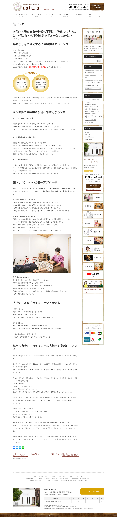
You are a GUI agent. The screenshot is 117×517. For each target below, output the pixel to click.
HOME (35, 476)
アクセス (63, 9)
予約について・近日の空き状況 (68, 480)
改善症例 (79, 15)
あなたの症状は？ (65, 15)
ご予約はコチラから (92, 491)
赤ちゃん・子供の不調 (90, 120)
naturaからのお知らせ (90, 100)
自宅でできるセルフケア (91, 111)
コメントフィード (89, 137)
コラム (89, 15)
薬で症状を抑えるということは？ (93, 89)
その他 (86, 102)
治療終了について (86, 478)
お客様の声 (46, 9)
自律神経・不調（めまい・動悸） (93, 116)
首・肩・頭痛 (88, 122)
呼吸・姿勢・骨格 (89, 104)
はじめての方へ (21, 15)
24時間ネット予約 (82, 480)
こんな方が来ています (35, 480)
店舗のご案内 (61, 476)
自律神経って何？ (74, 478)
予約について (54, 9)
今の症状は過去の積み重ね (91, 85)
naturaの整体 (30, 478)
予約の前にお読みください (93, 190)
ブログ (98, 15)
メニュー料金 (36, 15)
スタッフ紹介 (50, 15)
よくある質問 (46, 480)
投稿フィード (88, 134)
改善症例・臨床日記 (90, 106)
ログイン (87, 132)
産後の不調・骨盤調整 (90, 109)
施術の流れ (47, 478)
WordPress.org (88, 139)
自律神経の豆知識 (89, 113)
